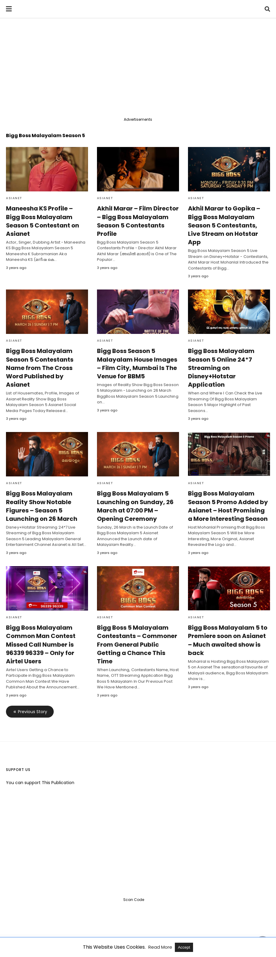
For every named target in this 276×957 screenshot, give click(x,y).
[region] (138, 69)
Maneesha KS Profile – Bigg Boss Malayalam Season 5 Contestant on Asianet (46, 216)
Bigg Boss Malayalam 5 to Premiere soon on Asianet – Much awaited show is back (228, 623)
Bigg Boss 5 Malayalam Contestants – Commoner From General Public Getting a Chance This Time (136, 627)
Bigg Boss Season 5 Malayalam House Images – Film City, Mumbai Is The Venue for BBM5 (136, 355)
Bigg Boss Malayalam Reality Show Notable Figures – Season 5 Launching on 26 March (40, 489)
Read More (160, 947)
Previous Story (32, 694)
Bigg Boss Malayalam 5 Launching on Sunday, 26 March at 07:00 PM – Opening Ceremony (134, 489)
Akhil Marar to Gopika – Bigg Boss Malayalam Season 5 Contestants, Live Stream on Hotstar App (228, 221)
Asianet (14, 198)
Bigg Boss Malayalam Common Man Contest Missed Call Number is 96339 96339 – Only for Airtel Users (40, 627)
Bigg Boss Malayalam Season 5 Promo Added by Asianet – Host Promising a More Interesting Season (228, 489)
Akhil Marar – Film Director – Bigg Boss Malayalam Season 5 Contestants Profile (136, 221)
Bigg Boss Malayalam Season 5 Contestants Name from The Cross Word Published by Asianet (46, 355)
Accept (184, 947)
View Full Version (158, 934)
